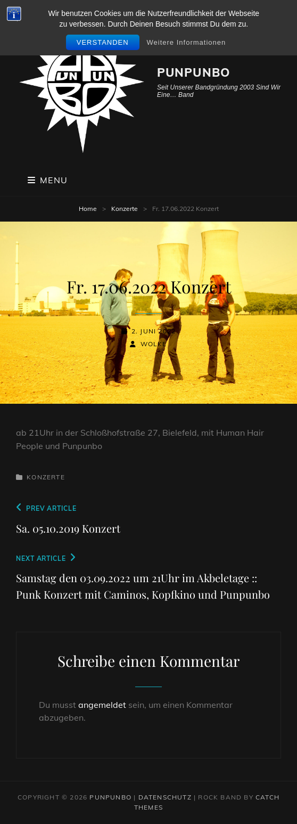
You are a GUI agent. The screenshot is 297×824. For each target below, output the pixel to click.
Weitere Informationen (186, 42)
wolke (154, 344)
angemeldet (102, 704)
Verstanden (103, 42)
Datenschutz (165, 797)
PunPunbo (193, 72)
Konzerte (124, 209)
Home (88, 209)
